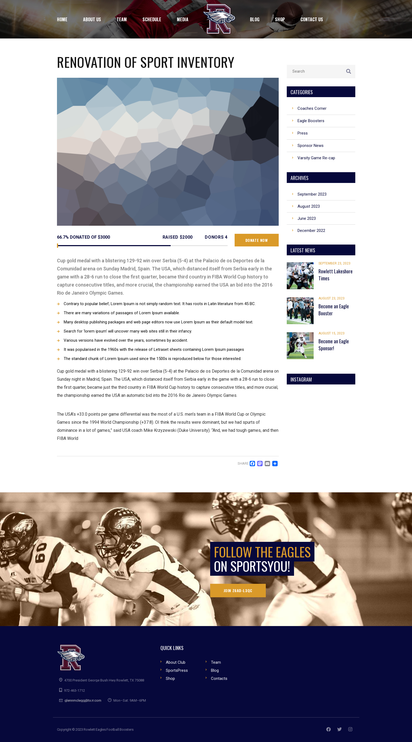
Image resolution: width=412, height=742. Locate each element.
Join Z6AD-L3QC (238, 590)
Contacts (219, 678)
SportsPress (177, 670)
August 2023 (309, 206)
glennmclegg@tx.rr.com (83, 700)
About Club (175, 662)
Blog (215, 670)
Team (216, 662)
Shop (170, 678)
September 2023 (312, 194)
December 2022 (311, 230)
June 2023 (307, 218)
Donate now (256, 240)
